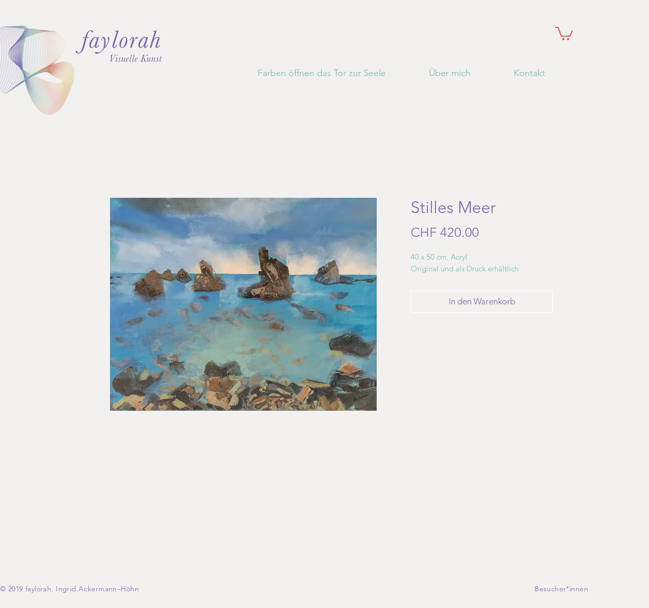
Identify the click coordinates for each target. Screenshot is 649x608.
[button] (564, 32)
